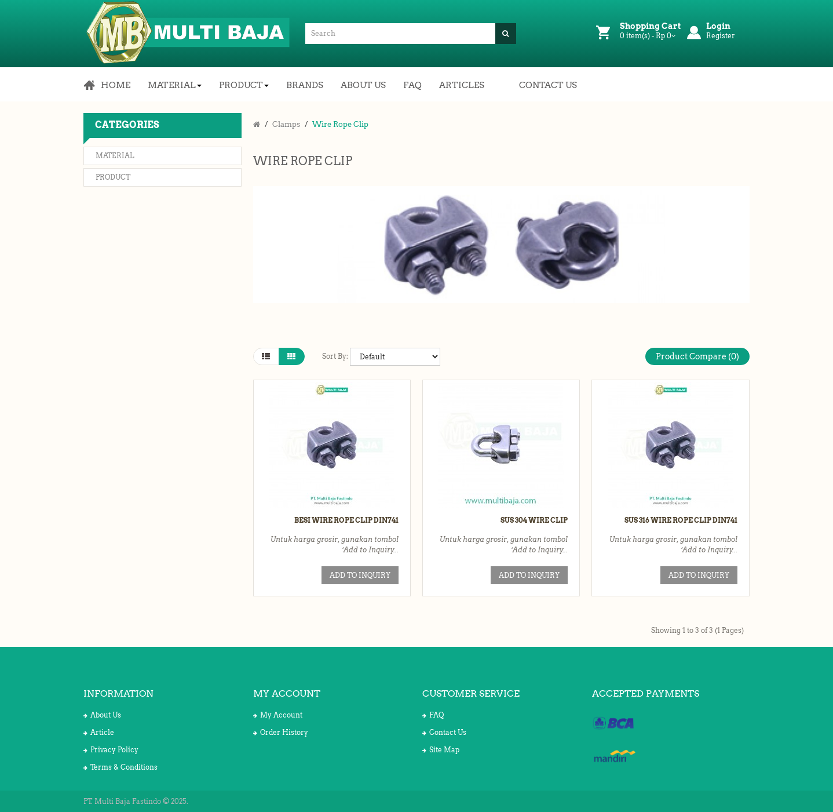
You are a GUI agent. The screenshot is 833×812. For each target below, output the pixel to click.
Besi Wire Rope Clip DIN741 (346, 520)
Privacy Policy (110, 749)
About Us (102, 715)
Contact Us (444, 732)
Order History (280, 732)
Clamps (286, 124)
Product (113, 177)
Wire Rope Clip (340, 124)
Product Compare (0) (697, 356)
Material (115, 155)
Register (720, 35)
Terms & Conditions (120, 767)
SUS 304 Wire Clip (534, 520)
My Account (277, 715)
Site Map (440, 749)
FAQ (433, 715)
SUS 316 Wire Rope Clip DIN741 (680, 520)
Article (98, 732)
